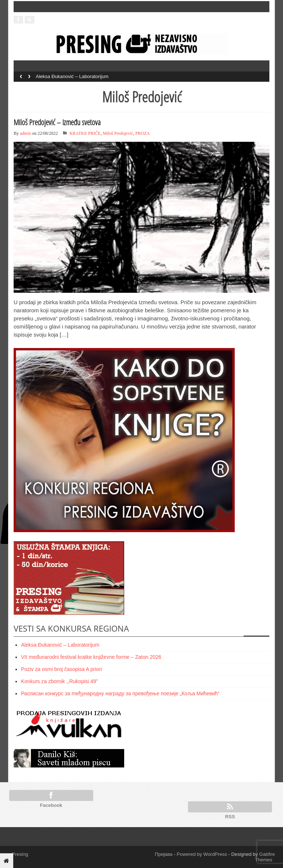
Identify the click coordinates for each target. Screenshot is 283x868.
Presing (18, 854)
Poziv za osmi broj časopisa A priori (61, 669)
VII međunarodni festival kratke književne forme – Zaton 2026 (91, 657)
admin (25, 133)
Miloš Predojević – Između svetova (57, 122)
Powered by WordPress (202, 854)
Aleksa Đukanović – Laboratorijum (72, 76)
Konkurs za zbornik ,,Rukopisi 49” (59, 681)
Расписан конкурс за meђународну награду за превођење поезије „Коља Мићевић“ (120, 693)
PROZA (142, 133)
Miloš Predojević (118, 133)
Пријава (163, 854)
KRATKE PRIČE (85, 133)
